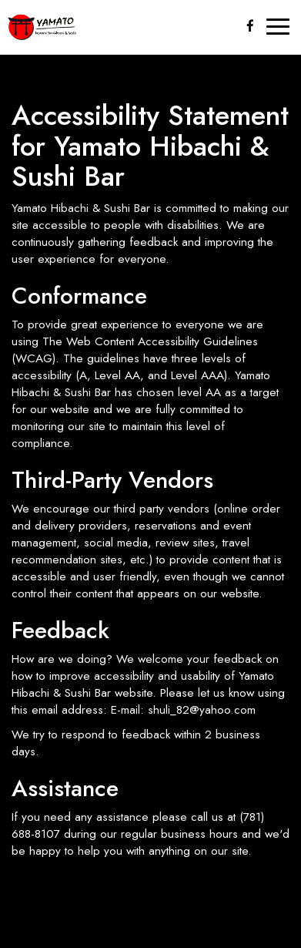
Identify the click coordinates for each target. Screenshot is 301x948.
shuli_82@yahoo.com (202, 709)
